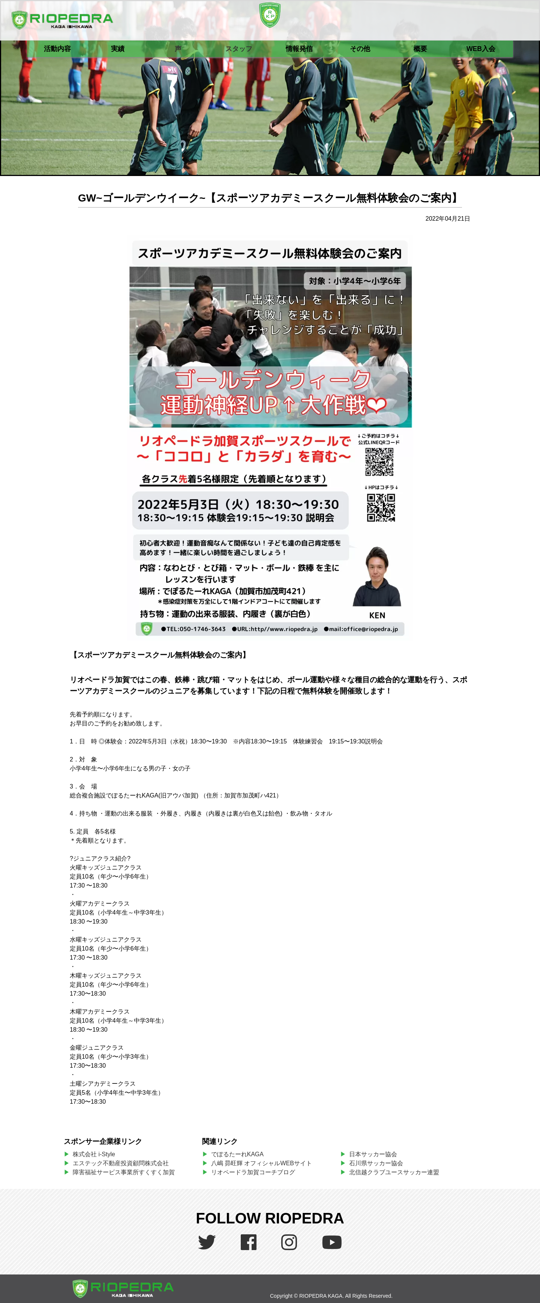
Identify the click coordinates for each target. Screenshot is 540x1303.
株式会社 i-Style (94, 1154)
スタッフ (238, 49)
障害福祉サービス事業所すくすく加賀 (124, 1172)
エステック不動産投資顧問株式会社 (121, 1163)
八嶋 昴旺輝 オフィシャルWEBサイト (264, 1163)
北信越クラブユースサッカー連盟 (394, 1172)
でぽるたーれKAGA (237, 1154)
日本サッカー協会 (373, 1154)
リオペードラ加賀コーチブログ (253, 1172)
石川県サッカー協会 (376, 1163)
